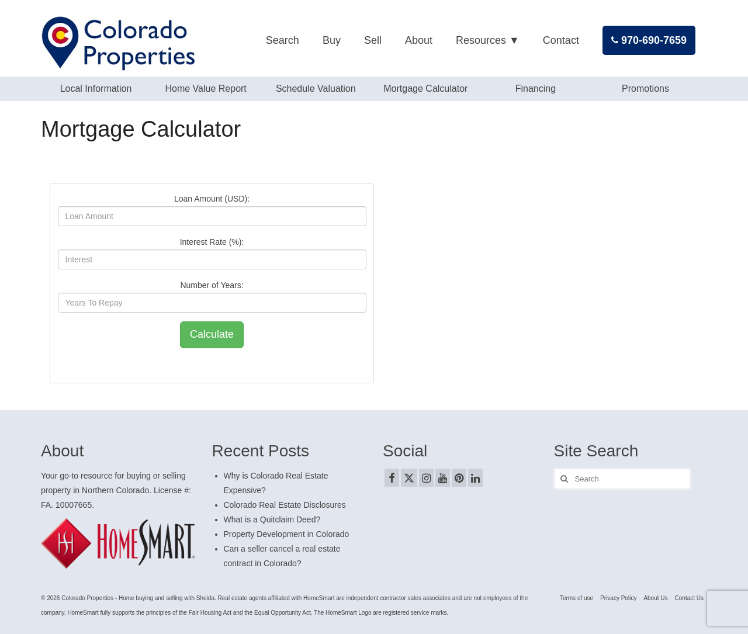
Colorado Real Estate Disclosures (285, 505)
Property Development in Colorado (286, 534)
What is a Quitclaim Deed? (272, 519)
